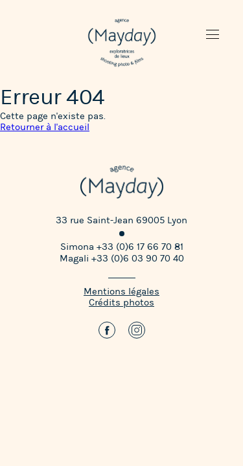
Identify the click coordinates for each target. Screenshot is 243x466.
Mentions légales (121, 291)
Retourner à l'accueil (44, 127)
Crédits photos (121, 302)
